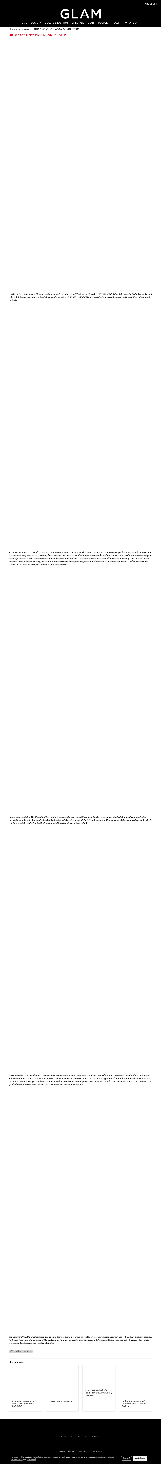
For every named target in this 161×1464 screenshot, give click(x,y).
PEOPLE (103, 22)
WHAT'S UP (131, 22)
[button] (142, 23)
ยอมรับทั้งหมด (140, 1458)
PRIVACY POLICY (66, 1436)
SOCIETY (36, 22)
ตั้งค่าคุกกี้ (126, 1458)
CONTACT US (96, 1436)
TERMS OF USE (81, 1436)
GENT (91, 22)
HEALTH (116, 22)
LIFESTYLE (78, 22)
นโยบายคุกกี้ (31, 1459)
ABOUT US (150, 4)
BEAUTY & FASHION (56, 22)
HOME (23, 22)
